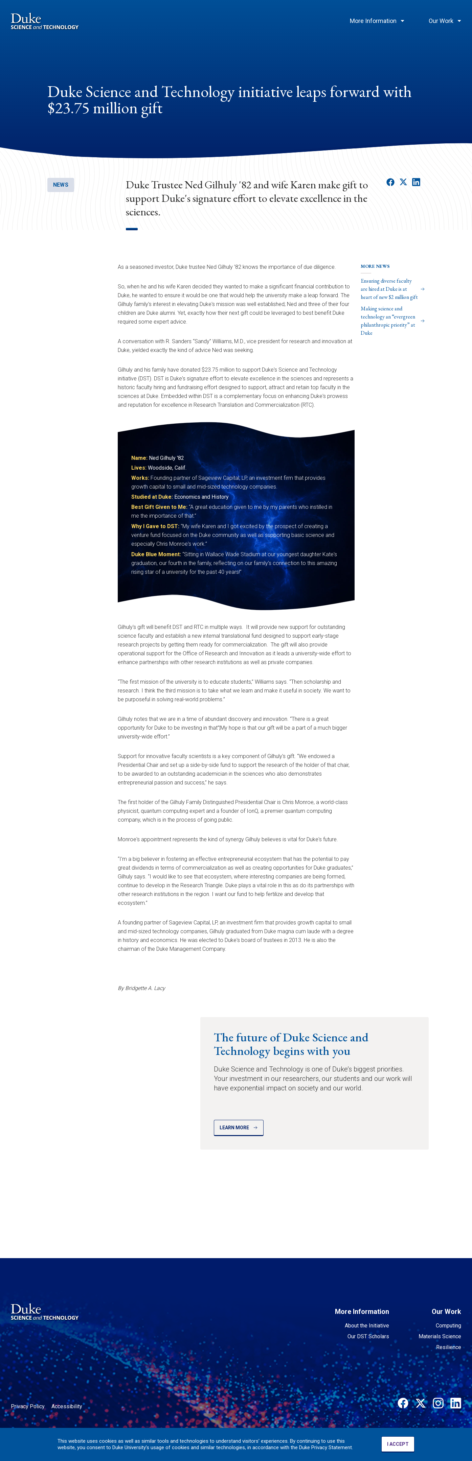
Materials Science (440, 1336)
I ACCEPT (398, 1444)
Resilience (448, 1347)
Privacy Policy (28, 1406)
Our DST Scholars (368, 1336)
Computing (448, 1325)
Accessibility (66, 1406)
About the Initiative (367, 1325)
